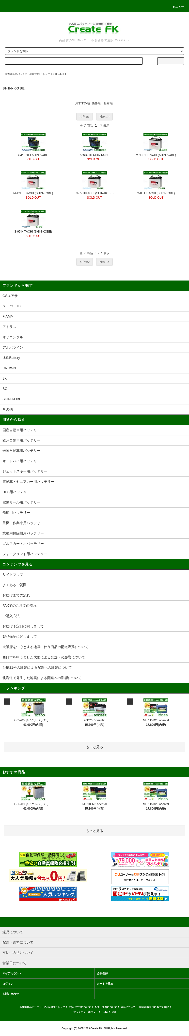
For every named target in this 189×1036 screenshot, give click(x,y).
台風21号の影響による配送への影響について (37, 667)
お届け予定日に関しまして (23, 626)
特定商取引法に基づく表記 (154, 1007)
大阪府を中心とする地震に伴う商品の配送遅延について (45, 647)
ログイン (7, 983)
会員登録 (102, 973)
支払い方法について (80, 1007)
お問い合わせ (10, 993)
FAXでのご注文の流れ (19, 605)
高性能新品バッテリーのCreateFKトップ (27, 74)
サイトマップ (12, 575)
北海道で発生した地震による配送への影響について (42, 678)
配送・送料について (106, 1007)
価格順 (96, 103)
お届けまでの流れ (16, 595)
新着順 (108, 103)
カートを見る (105, 983)
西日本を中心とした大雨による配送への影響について (43, 657)
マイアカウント (11, 973)
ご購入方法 (11, 616)
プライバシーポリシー (85, 1012)
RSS (104, 1012)
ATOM (112, 1012)
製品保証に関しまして (19, 636)
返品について (128, 1007)
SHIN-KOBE (60, 74)
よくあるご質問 (14, 585)
